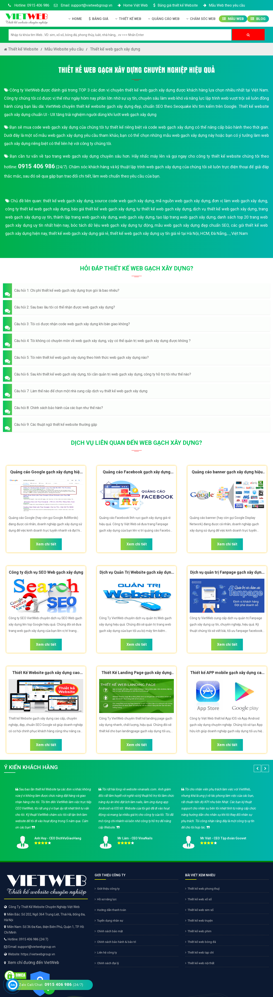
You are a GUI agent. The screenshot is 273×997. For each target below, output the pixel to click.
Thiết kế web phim (198, 931)
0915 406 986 (36, 166)
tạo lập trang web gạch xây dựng (186, 217)
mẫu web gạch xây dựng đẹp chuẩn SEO (192, 225)
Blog (258, 18)
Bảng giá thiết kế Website (175, 5)
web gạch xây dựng (136, 217)
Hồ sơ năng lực (106, 899)
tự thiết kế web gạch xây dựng (163, 209)
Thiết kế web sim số (199, 910)
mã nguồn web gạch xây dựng (183, 200)
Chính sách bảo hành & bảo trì (115, 942)
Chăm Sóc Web (201, 18)
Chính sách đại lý (107, 963)
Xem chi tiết (46, 544)
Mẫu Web (233, 18)
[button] (136, 290)
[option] (136, 816)
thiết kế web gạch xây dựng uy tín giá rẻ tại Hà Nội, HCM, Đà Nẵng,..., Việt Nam (179, 233)
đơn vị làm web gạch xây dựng (239, 200)
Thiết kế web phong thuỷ (202, 888)
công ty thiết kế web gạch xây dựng (37, 209)
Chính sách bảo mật (109, 931)
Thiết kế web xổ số (198, 899)
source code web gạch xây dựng (124, 200)
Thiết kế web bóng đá (200, 942)
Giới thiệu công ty (107, 888)
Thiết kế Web (128, 18)
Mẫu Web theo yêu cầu (223, 5)
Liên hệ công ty (106, 952)
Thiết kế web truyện (199, 920)
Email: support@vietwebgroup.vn (83, 5)
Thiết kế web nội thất (199, 963)
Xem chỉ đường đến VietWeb (33, 942)
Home (75, 18)
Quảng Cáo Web (164, 18)
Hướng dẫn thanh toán (110, 910)
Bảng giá (98, 18)
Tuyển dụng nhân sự (109, 920)
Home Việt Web (132, 5)
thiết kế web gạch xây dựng (68, 200)
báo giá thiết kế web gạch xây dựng (103, 209)
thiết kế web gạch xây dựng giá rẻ (78, 233)
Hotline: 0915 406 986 (27, 5)
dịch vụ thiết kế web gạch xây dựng (225, 209)
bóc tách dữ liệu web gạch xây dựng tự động (112, 225)
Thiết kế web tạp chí (199, 952)
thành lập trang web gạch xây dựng (85, 217)
